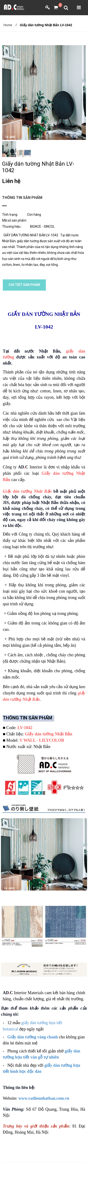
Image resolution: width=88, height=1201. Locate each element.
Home (7, 25)
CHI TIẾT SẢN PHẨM (24, 285)
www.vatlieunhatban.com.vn (43, 1098)
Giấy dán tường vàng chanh (32, 1037)
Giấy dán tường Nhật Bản (48, 734)
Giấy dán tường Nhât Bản (27, 491)
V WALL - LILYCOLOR (42, 740)
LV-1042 (24, 727)
